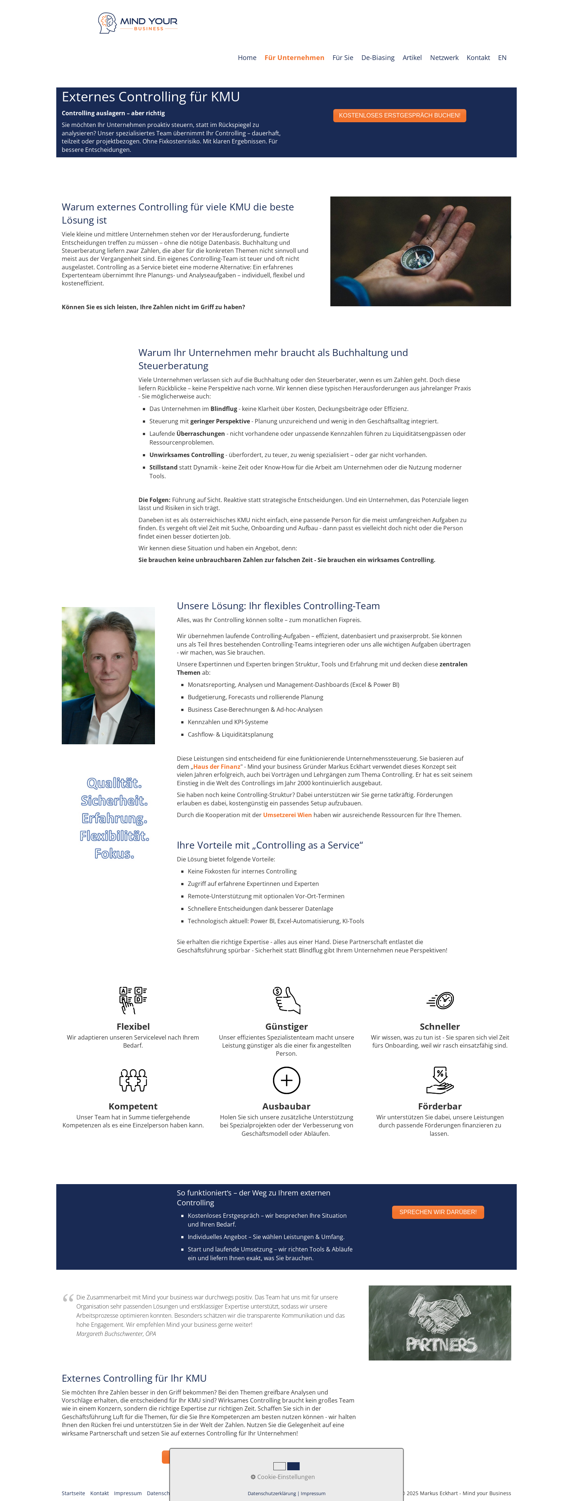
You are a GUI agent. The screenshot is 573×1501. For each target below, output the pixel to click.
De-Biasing (378, 57)
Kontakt (478, 57)
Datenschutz (162, 1496)
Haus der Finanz (216, 767)
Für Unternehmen (295, 57)
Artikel (412, 57)
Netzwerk (444, 57)
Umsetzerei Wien (287, 815)
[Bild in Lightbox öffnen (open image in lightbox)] (420, 251)
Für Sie (343, 57)
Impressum (128, 1496)
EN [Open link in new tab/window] (502, 57)
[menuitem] (247, 57)
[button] (400, 115)
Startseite (73, 1496)
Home (247, 57)
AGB (188, 1496)
